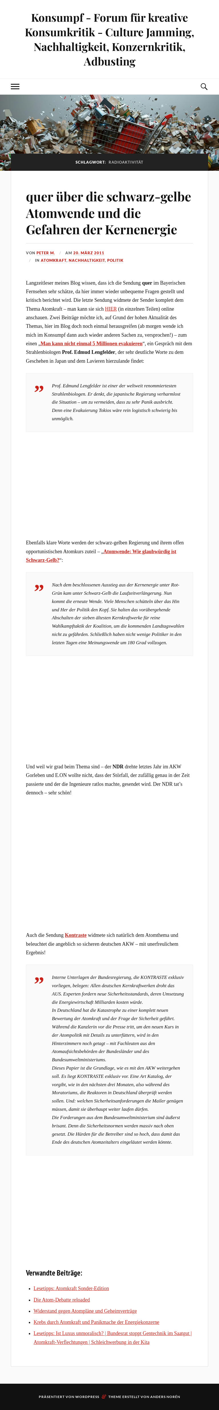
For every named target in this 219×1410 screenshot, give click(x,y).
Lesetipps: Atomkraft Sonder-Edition (71, 1288)
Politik (115, 260)
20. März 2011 (88, 253)
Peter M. (45, 253)
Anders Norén (165, 1397)
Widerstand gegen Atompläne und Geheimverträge (85, 1311)
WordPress (87, 1397)
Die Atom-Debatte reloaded (62, 1300)
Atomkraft (53, 260)
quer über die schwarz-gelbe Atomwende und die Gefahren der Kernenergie (108, 212)
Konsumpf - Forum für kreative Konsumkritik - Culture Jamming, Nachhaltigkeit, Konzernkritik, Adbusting (109, 39)
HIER (111, 309)
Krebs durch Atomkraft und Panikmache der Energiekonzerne (96, 1322)
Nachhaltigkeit (87, 260)
